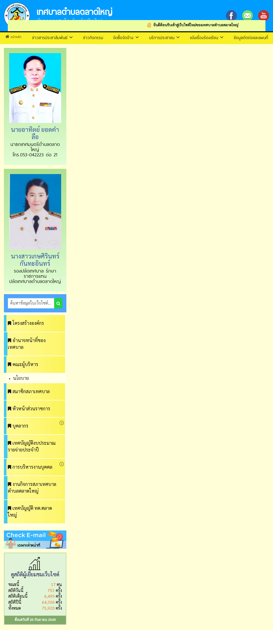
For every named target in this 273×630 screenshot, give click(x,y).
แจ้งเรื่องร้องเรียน (207, 37)
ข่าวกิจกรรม (95, 37)
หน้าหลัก (15, 37)
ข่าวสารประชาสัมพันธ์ (55, 37)
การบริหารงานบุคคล (30, 467)
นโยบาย (21, 378)
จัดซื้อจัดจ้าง (128, 37)
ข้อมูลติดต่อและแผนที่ (251, 37)
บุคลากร (18, 426)
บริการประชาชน (165, 37)
